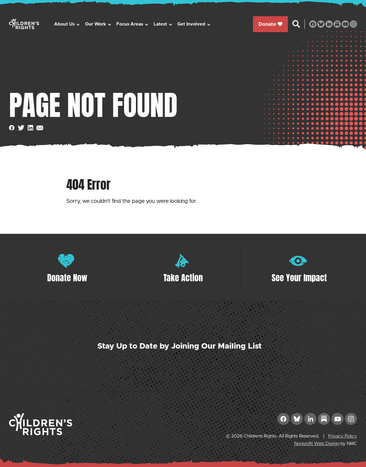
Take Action (183, 277)
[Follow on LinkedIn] (329, 24)
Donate (270, 24)
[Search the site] (296, 24)
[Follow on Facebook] (312, 24)
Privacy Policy (342, 436)
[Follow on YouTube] (345, 24)
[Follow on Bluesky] (321, 24)
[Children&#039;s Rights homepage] (24, 24)
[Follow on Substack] (337, 24)
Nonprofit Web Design (316, 443)
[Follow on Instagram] (353, 24)
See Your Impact (299, 277)
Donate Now (67, 277)
